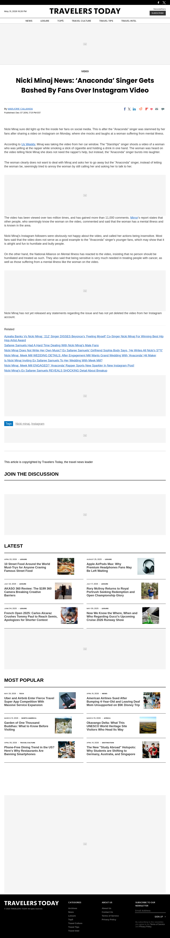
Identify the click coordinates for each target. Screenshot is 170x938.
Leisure (23, 559)
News (104, 693)
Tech (21, 693)
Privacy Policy (109, 919)
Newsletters (160, 9)
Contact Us (107, 912)
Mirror (134, 217)
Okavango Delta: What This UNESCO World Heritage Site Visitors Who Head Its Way (107, 726)
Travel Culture (27, 742)
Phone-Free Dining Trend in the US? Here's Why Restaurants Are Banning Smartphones (29, 751)
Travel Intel (73, 931)
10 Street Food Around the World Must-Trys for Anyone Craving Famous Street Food (27, 567)
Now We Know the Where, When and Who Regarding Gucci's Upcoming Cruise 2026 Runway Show (112, 617)
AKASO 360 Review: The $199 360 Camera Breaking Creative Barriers (28, 592)
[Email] (156, 109)
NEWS (29, 20)
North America (28, 718)
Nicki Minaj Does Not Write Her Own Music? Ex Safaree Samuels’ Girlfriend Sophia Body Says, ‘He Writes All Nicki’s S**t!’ (83, 350)
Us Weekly (28, 144)
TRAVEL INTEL (128, 20)
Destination (108, 742)
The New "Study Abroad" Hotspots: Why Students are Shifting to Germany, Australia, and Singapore (111, 751)
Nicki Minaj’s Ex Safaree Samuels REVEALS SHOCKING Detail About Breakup (55, 370)
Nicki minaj (22, 423)
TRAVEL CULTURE (81, 20)
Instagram (37, 423)
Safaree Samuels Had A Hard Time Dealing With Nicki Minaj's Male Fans (51, 345)
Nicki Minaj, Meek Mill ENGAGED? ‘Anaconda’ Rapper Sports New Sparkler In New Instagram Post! (69, 365)
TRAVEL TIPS (106, 20)
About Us (106, 908)
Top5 (70, 919)
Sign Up (159, 916)
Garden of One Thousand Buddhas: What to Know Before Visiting (26, 726)
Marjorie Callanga (20, 108)
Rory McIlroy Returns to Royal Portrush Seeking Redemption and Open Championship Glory (111, 592)
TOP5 (60, 20)
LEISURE (44, 20)
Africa (107, 718)
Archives (72, 908)
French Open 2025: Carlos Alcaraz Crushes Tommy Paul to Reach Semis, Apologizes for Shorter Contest (31, 617)
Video (85, 71)
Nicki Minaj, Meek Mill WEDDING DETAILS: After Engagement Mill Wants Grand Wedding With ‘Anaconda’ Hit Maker (80, 355)
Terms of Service (110, 916)
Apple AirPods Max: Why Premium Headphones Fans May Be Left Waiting (109, 567)
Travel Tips (73, 927)
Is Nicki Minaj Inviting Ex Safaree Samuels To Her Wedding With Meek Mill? (53, 360)
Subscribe (158, 13)
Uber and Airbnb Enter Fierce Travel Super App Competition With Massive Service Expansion (29, 702)
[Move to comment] (163, 109)
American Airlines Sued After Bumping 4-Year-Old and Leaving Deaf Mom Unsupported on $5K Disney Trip (113, 702)
